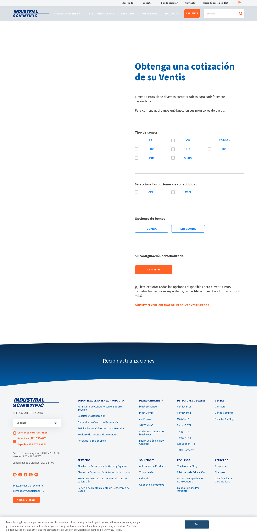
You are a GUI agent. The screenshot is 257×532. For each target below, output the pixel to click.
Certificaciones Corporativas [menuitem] (223, 485)
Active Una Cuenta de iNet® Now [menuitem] (151, 436)
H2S (224, 151)
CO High (225, 142)
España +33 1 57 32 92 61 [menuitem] (31, 446)
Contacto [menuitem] (220, 410)
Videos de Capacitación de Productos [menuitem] (190, 485)
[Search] (224, 14)
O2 (152, 151)
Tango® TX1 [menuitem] (184, 435)
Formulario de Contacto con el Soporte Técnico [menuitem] (100, 411)
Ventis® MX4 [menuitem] (184, 416)
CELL (151, 194)
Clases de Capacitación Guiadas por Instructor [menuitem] (104, 478)
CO (188, 142)
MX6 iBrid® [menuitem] (183, 423)
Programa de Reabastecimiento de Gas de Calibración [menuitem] (102, 485)
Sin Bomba (188, 231)
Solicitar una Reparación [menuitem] (91, 420)
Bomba (152, 231)
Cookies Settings (26, 501)
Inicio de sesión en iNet (215, 3)
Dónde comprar (169, 3)
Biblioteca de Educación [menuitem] (191, 478)
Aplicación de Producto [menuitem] (152, 471)
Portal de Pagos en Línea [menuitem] (92, 444)
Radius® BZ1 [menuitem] (184, 429)
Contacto (190, 3)
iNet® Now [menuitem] (145, 423)
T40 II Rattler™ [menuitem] (185, 454)
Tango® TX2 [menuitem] (184, 441)
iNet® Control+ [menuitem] (147, 416)
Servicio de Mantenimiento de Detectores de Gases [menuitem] (104, 494)
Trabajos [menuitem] (220, 478)
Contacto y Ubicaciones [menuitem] (32, 435)
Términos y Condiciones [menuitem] (27, 493)
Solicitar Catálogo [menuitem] (225, 423)
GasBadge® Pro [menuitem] (186, 448)
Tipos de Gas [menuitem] (147, 478)
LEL (151, 142)
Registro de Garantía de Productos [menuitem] (98, 438)
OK (196, 525)
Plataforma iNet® (67, 15)
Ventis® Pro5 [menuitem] (184, 410)
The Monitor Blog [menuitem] (187, 471)
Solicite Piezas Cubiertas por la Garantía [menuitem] (101, 432)
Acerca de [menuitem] (221, 471)
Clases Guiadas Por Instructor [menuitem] (188, 494)
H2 (188, 151)
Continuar (153, 272)
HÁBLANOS (192, 14)
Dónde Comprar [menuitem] (224, 416)
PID (151, 160)
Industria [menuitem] (144, 484)
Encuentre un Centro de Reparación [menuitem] (98, 426)
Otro (188, 160)
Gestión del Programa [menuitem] (152, 490)
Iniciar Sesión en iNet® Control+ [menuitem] (152, 446)
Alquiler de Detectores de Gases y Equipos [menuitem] (102, 471)
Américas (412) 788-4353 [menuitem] (32, 440)
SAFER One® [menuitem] (146, 429)
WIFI (188, 194)
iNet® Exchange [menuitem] (148, 410)
